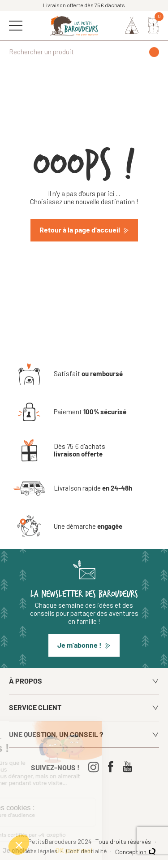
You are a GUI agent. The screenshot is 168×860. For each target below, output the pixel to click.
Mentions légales (36, 851)
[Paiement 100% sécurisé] (69, 412)
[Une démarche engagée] (67, 526)
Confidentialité (87, 851)
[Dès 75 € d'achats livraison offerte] (84, 450)
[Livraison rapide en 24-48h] (72, 488)
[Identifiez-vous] (132, 26)
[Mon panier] (153, 26)
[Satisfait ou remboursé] (68, 374)
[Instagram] (95, 766)
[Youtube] (130, 766)
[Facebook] (113, 766)
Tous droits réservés (123, 841)
